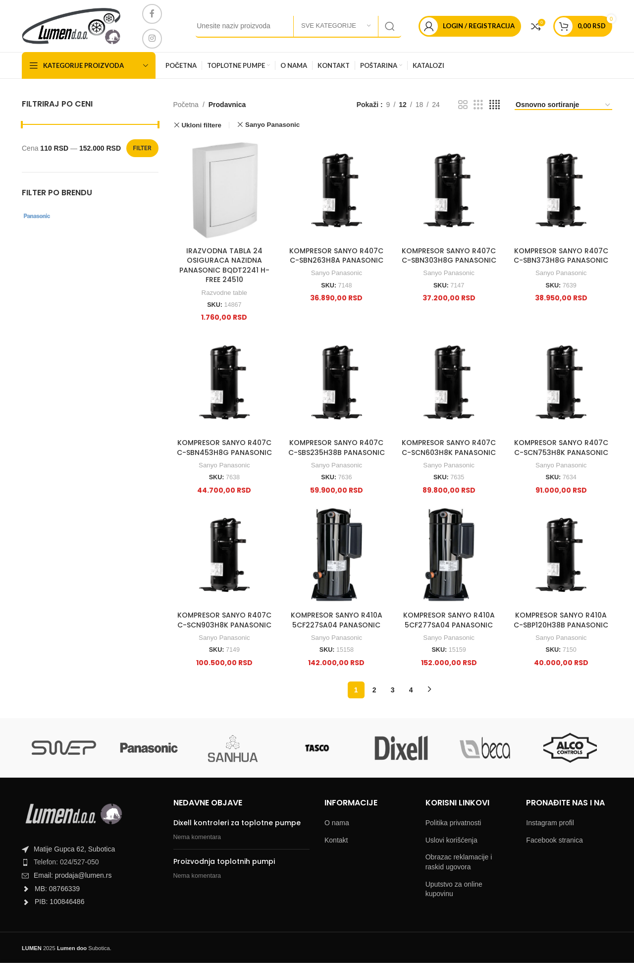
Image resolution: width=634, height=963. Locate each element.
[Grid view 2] (463, 105)
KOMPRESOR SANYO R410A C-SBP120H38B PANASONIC (561, 620)
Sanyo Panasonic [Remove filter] (272, 124)
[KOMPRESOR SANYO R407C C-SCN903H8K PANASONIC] (224, 555)
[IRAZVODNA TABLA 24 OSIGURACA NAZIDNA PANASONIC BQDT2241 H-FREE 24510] (224, 190)
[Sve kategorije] (335, 26)
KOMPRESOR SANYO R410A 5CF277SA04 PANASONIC (449, 620)
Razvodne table (224, 292)
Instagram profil (550, 823)
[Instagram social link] (152, 39)
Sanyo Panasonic (337, 273)
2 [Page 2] (374, 690)
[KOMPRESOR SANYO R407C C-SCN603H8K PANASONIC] (449, 382)
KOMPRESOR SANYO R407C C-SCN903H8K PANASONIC (224, 620)
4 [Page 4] (411, 690)
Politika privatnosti (453, 823)
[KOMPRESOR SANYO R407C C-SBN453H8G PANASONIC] (224, 382)
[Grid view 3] (478, 105)
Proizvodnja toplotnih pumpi (224, 861)
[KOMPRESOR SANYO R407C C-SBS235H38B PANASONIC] (336, 382)
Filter (142, 148)
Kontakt (336, 840)
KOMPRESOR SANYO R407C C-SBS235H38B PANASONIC (336, 447)
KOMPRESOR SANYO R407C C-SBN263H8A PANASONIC (336, 256)
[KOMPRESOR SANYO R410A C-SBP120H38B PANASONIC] (561, 555)
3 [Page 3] (393, 690)
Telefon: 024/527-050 (66, 862)
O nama (336, 823)
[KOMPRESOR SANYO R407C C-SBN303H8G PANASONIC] (449, 190)
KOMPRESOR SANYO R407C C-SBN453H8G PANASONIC (224, 447)
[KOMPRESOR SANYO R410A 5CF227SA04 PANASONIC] (336, 555)
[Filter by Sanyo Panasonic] (54, 216)
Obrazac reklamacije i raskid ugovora (458, 862)
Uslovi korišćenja (451, 840)
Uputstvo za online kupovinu (453, 889)
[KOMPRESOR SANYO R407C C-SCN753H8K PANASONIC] (561, 382)
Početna (186, 105)
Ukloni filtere (201, 125)
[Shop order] (563, 105)
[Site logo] (71, 25)
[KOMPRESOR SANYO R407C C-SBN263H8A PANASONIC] (336, 190)
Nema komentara (197, 837)
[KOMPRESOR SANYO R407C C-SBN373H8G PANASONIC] (561, 190)
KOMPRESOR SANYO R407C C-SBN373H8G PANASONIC (561, 256)
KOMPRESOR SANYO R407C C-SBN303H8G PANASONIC (449, 256)
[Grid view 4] (494, 105)
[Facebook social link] (152, 14)
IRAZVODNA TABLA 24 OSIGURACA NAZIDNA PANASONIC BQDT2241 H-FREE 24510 (224, 265)
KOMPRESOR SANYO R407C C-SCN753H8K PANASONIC (561, 447)
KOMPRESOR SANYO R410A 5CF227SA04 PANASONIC (336, 620)
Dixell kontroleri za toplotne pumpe (237, 823)
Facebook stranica (554, 840)
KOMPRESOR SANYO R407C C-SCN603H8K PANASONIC (449, 447)
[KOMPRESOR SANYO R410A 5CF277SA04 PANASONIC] (449, 555)
